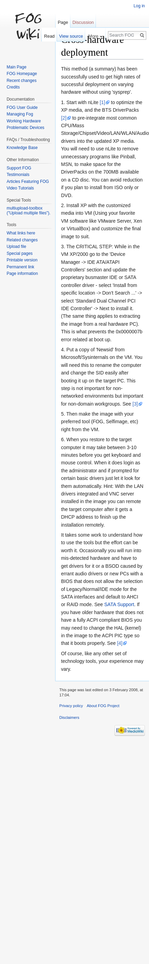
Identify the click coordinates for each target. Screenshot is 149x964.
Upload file (16, 246)
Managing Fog (20, 114)
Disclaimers (69, 717)
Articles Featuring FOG (28, 181)
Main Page (16, 67)
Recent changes (22, 80)
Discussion (83, 22)
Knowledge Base (22, 147)
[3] (135, 404)
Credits (13, 87)
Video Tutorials (20, 188)
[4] (119, 643)
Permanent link (20, 267)
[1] (102, 102)
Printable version (22, 260)
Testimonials (18, 174)
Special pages (19, 253)
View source (71, 36)
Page (63, 22)
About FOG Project (103, 706)
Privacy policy (71, 706)
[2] (64, 118)
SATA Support (119, 604)
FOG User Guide (22, 107)
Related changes (22, 240)
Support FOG (19, 168)
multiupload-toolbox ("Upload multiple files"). (28, 210)
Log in (139, 5)
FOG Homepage (22, 73)
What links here (21, 233)
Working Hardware (24, 121)
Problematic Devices (25, 127)
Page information (22, 273)
